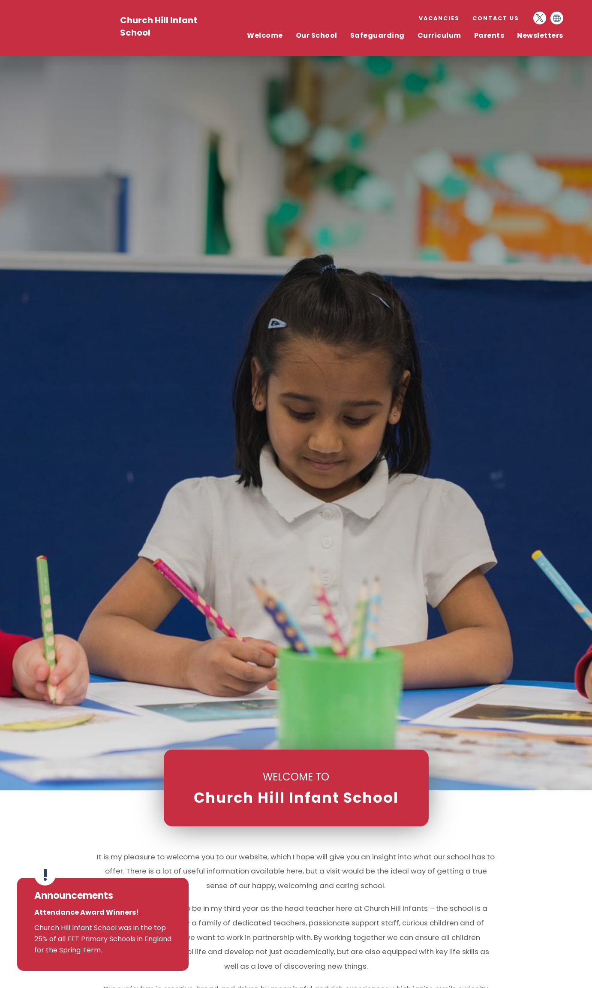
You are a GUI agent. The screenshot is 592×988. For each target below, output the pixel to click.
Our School (316, 35)
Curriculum (439, 35)
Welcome (265, 35)
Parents (489, 35)
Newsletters (540, 35)
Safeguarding (377, 35)
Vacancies (439, 18)
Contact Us (495, 18)
